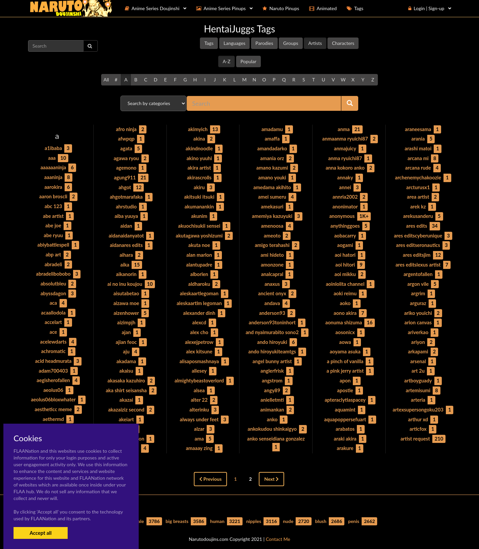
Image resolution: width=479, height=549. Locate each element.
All (106, 79)
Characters (343, 43)
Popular (248, 61)
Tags (208, 43)
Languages (235, 43)
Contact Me (278, 532)
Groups (290, 43)
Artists (315, 43)
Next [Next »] (271, 472)
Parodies (264, 43)
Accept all (40, 533)
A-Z (226, 61)
